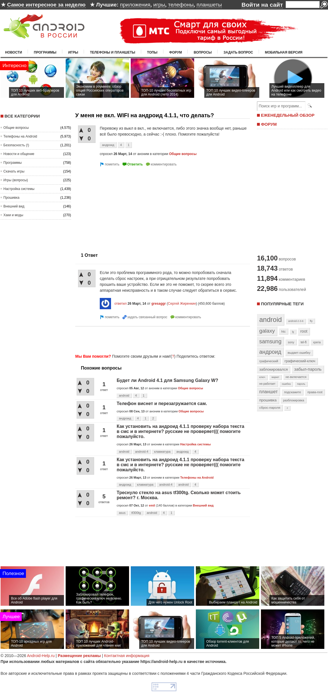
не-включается (296, 377)
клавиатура (162, 451)
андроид (108, 145)
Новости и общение (18, 154)
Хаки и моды (13, 215)
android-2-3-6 (295, 321)
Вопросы (203, 52)
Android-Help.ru (41, 655)
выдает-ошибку (299, 352)
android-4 (141, 451)
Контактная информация (126, 655)
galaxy (267, 331)
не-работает (267, 383)
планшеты (209, 5)
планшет (268, 391)
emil (152, 505)
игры (159, 5)
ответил (120, 304)
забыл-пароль (308, 369)
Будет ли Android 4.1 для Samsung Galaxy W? (167, 380)
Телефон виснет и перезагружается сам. (162, 403)
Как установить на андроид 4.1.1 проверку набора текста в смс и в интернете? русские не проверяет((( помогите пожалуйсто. (180, 431)
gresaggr (158, 304)
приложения (135, 5)
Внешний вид (13, 206)
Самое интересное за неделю (46, 5)
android (124, 395)
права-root (315, 392)
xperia (317, 342)
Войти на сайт (262, 4)
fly (311, 320)
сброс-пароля (269, 408)
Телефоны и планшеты (112, 52)
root (303, 331)
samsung (270, 341)
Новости (13, 52)
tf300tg (136, 512)
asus (122, 512)
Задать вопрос (238, 52)
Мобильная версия (283, 52)
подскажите (292, 392)
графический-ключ (300, 361)
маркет (275, 377)
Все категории (22, 116)
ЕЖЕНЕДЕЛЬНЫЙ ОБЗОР (287, 115)
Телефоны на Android (20, 136)
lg (293, 331)
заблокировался (273, 369)
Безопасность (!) (16, 145)
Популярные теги (282, 303)
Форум (175, 52)
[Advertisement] (122, 207)
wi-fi (304, 342)
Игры (73, 52)
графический (268, 361)
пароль (301, 384)
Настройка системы (18, 189)
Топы (152, 52)
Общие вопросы (16, 128)
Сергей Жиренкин (182, 304)
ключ (262, 377)
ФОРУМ (269, 124)
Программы (45, 52)
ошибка (286, 384)
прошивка (268, 400)
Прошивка (11, 198)
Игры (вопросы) (15, 180)
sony (291, 342)
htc (283, 331)
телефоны (180, 5)
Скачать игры (14, 171)
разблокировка (293, 400)
